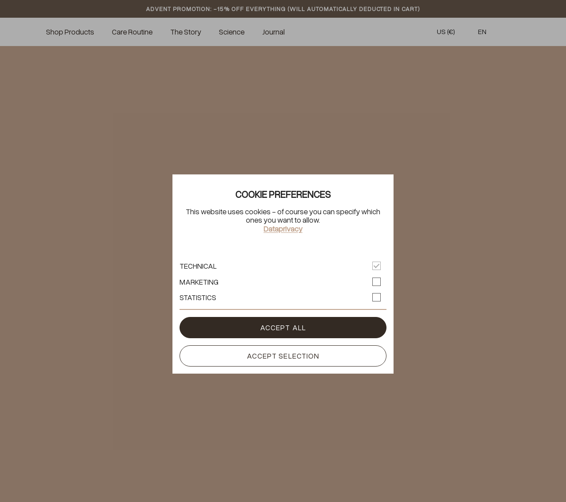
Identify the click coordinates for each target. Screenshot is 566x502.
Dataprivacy (283, 228)
